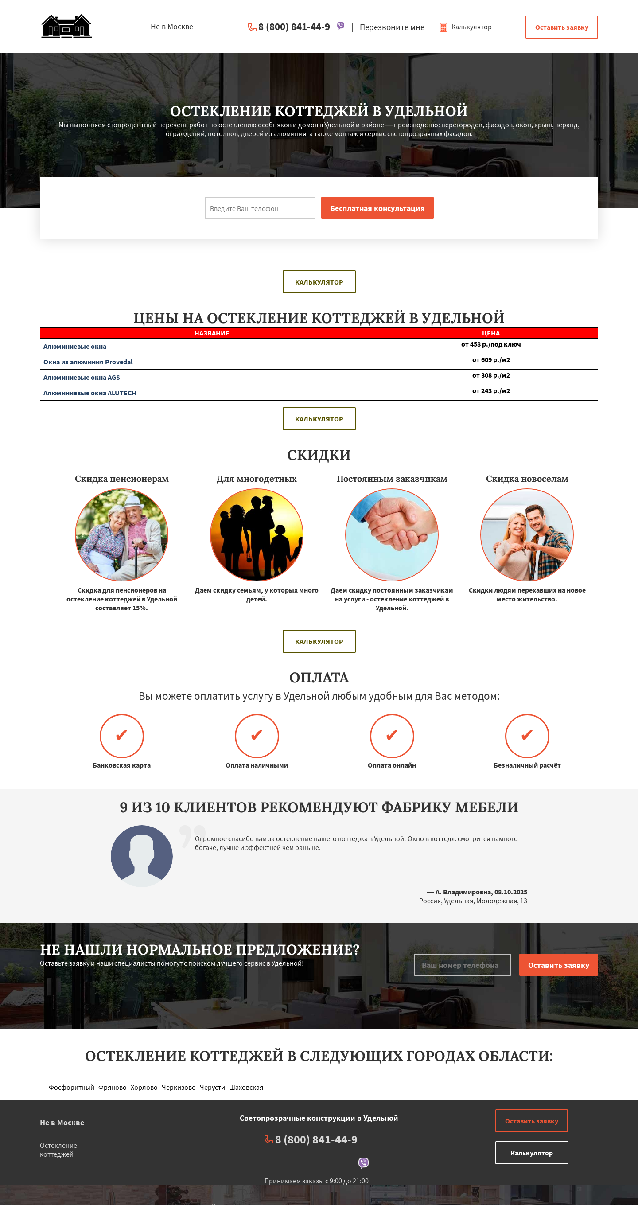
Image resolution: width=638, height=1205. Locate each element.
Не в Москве (62, 1122)
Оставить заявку (561, 27)
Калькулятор (465, 26)
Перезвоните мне (392, 27)
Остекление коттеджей (58, 1149)
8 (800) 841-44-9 (294, 26)
